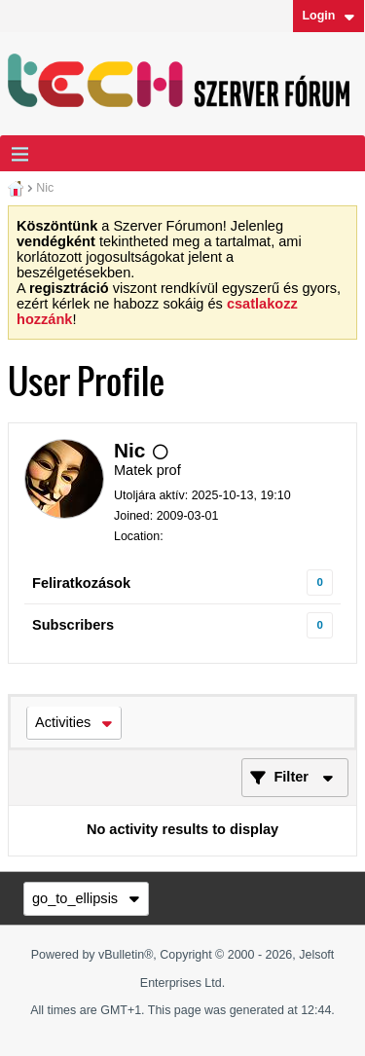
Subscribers (73, 625)
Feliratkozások (81, 583)
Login (328, 15)
